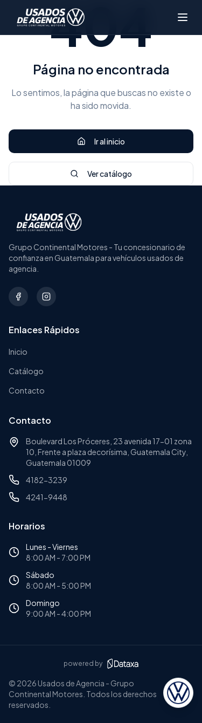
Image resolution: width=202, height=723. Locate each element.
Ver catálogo (101, 173)
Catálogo (26, 371)
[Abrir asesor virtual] (178, 695)
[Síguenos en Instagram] (46, 296)
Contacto (27, 390)
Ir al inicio (101, 141)
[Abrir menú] (182, 17)
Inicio (18, 351)
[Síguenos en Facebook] (18, 296)
